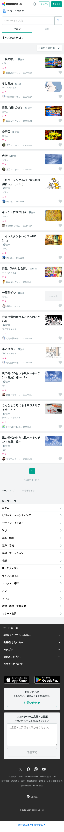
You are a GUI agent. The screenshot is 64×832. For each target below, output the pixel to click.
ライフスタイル (9, 88)
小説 (4, 63)
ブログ (15, 490)
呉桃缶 (9, 306)
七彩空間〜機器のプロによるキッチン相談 (13, 97)
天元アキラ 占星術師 (13, 395)
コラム (5, 112)
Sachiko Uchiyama (13, 226)
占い (4, 385)
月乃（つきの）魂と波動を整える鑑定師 (13, 145)
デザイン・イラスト (11, 418)
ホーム (5, 490)
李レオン (10, 202)
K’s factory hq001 (13, 427)
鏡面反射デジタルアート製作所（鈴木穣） (13, 73)
